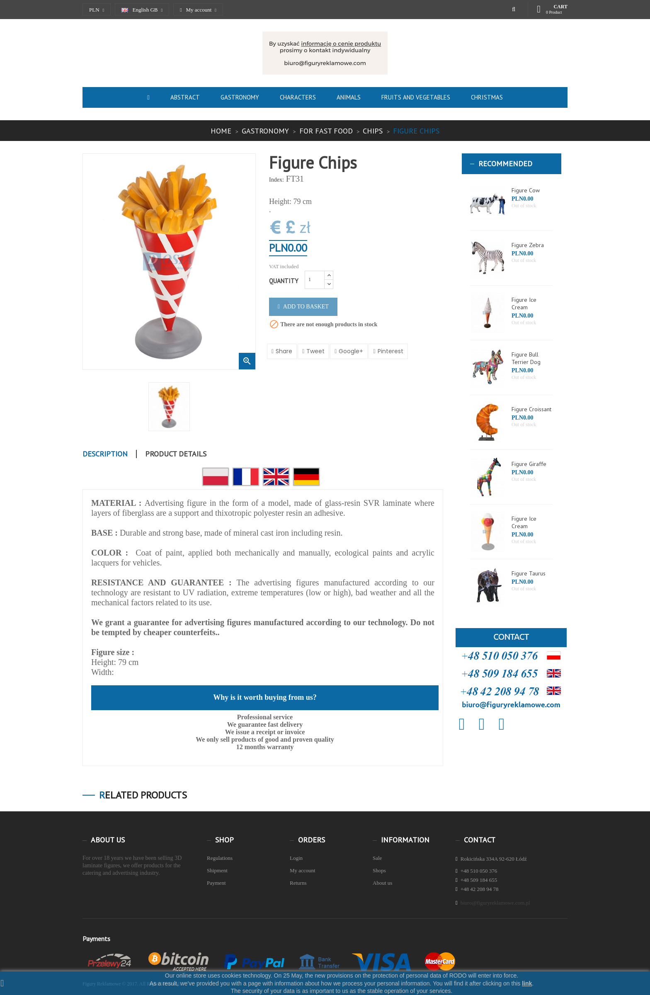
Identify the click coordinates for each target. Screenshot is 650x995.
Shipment (217, 870)
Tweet (315, 351)
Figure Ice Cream (524, 303)
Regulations (220, 858)
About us (382, 883)
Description (105, 454)
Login (296, 858)
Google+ (351, 351)
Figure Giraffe (529, 464)
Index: (276, 180)
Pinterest (390, 351)
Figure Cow (526, 190)
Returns (298, 883)
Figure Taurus (529, 573)
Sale (377, 858)
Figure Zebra (528, 245)
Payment (216, 883)
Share (284, 351)
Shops (379, 870)
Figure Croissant (531, 409)
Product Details (175, 454)
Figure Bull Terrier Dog (526, 358)
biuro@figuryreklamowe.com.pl (495, 903)
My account (302, 870)
